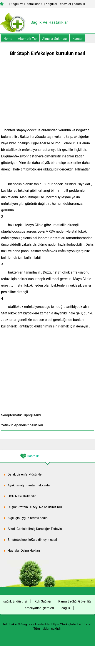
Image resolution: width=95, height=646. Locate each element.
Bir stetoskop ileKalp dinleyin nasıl (32, 540)
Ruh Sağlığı (43, 601)
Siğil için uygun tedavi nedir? (28, 518)
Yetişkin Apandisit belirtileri (22, 425)
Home (7, 39)
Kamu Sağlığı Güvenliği (75, 601)
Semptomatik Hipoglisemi (21, 415)
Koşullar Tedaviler (58, 4)
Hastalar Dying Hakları (24, 551)
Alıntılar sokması (54, 39)
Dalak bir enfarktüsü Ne (25, 474)
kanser (77, 39)
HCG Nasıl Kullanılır (22, 496)
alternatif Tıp (27, 39)
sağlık (66, 608)
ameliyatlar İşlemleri (39, 608)
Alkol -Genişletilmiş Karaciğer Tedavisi (35, 529)
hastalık (79, 4)
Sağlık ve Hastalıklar (25, 4)
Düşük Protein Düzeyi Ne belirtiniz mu (35, 507)
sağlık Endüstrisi (15, 601)
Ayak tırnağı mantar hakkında (29, 485)
